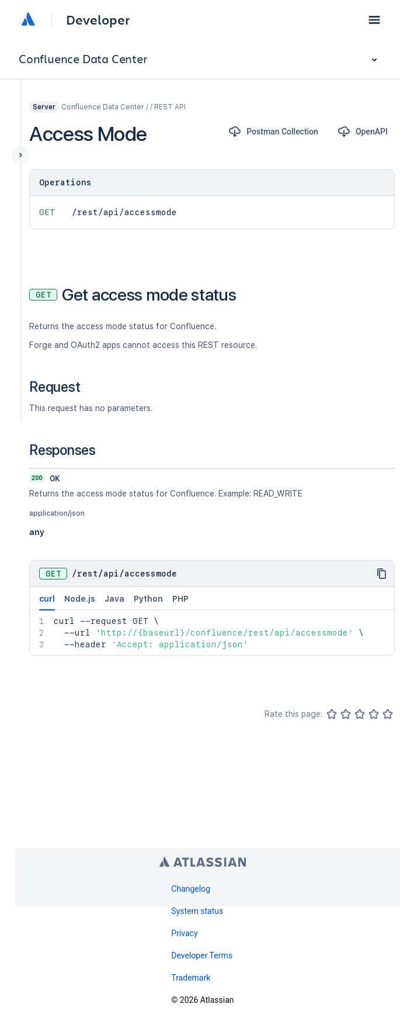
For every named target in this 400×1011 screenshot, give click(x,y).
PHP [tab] (180, 598)
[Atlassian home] (28, 20)
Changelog (190, 888)
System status (197, 911)
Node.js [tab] (79, 598)
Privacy (184, 933)
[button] (374, 20)
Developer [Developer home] (98, 20)
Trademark (190, 977)
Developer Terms (201, 955)
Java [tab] (114, 598)
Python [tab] (148, 598)
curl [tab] (47, 602)
